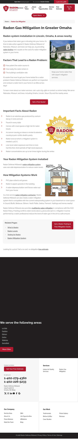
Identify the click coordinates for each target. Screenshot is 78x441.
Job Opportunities (26, 416)
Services (20, 8)
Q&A (21, 413)
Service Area (8, 413)
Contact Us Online (9, 365)
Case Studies (47, 419)
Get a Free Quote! (39, 102)
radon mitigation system (32, 164)
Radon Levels (13, 231)
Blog (21, 422)
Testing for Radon (14, 235)
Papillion (4, 331)
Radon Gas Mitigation (62, 370)
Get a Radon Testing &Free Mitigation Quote (62, 225)
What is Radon (13, 227)
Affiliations (23, 419)
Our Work (27, 8)
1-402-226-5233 (15, 381)
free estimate (43, 249)
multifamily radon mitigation (42, 208)
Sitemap (59, 435)
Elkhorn (4, 334)
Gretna (4, 337)
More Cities (6, 349)
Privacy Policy (42, 435)
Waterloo (5, 340)
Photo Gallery (63, 413)
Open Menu (39, 15)
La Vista (4, 328)
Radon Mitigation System (17, 238)
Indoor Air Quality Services (48, 370)
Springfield (5, 343)
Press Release (8, 419)
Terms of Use (51, 435)
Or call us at (7, 375)
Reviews (62, 416)
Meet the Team (9, 422)
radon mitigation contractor (25, 195)
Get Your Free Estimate (15, 369)
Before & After (47, 416)
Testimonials (47, 413)
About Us (34, 8)
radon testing (8, 50)
